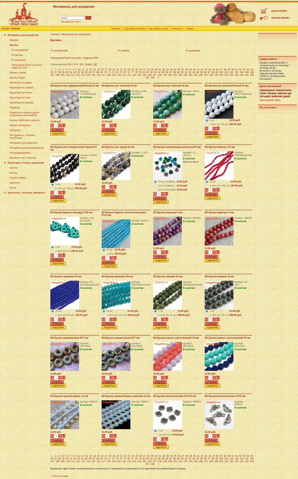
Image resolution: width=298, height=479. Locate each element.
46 (217, 69)
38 (186, 69)
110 (68, 75)
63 (78, 72)
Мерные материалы (20, 125)
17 (106, 69)
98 (213, 72)
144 (242, 75)
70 (105, 72)
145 (247, 75)
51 (236, 69)
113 (83, 75)
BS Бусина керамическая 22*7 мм (69, 338)
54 (248, 69)
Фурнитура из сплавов (21, 87)
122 (129, 75)
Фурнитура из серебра (22, 102)
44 (209, 69)
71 (109, 72)
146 (252, 75)
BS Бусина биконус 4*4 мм (220, 147)
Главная (115, 28)
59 (63, 72)
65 (86, 72)
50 (232, 69)
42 (202, 69)
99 (216, 72)
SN (81, 64)
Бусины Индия (17, 77)
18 (110, 69)
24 (133, 69)
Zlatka (88, 64)
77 (132, 72)
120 (119, 75)
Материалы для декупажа (23, 143)
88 (174, 72)
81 (147, 72)
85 (163, 72)
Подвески (15, 107)
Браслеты (15, 182)
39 (190, 69)
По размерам (18, 60)
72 (113, 72)
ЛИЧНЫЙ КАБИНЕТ (280, 18)
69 (101, 72)
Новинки (14, 40)
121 (124, 75)
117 (104, 75)
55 (252, 69)
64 (82, 72)
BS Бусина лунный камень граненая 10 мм (126, 396)
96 (205, 72)
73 (117, 72)
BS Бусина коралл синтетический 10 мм (176, 338)
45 (213, 69)
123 (134, 75)
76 (128, 72)
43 (206, 69)
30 (156, 69)
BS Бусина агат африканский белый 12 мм (74, 85)
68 (98, 72)
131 (175, 75)
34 (171, 69)
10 (79, 69)
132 (180, 75)
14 (94, 69)
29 (152, 69)
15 (98, 69)
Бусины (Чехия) (18, 72)
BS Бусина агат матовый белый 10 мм (226, 85)
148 (152, 77)
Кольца (13, 172)
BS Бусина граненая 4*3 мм (65, 276)
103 (236, 72)
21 (121, 69)
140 (221, 75)
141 (226, 75)
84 (159, 72)
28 (148, 69)
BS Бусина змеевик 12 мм (219, 276)
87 (170, 72)
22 (125, 69)
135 (195, 75)
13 (90, 69)
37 (183, 69)
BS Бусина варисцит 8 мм (168, 212)
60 (67, 72)
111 (73, 75)
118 (109, 75)
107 (52, 75)
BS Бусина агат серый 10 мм (118, 147)
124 (139, 75)
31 (160, 69)
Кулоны (14, 167)
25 (137, 69)
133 (185, 75)
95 (201, 72)
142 (231, 75)
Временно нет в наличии (23, 157)
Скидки (189, 28)
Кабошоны (15, 130)
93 (193, 72)
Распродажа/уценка (20, 152)
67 (94, 72)
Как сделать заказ (158, 28)
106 (252, 72)
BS (69, 64)
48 (225, 69)
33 (167, 69)
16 (102, 69)
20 (117, 69)
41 (198, 69)
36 (179, 69)
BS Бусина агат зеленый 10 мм (119, 85)
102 (231, 72)
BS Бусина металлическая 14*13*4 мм (174, 396)
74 (121, 72)
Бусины (14, 45)
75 (124, 72)
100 (221, 72)
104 (242, 72)
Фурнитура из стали (20, 97)
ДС (95, 64)
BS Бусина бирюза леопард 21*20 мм (71, 212)
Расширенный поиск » (71, 22)
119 (114, 75)
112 (78, 75)
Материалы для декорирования (26, 147)
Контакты (177, 28)
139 (216, 75)
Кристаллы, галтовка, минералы (26, 192)
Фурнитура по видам (21, 82)
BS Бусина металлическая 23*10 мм (225, 396)
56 (52, 72)
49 (229, 69)
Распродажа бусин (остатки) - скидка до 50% (74, 58)
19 (113, 69)
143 (236, 75)
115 (93, 75)
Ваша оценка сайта (270, 100)
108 (57, 75)
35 (175, 69)
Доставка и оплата (135, 28)
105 (247, 72)
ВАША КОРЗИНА (279, 11)
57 (55, 72)
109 (63, 75)
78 (136, 72)
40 (194, 69)
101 (226, 72)
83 (155, 72)
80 (143, 72)
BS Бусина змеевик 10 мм (168, 276)
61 (71, 72)
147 (147, 77)
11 (83, 69)
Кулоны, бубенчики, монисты (25, 120)
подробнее (58, 133)
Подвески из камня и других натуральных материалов (24, 114)
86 (166, 72)
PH (75, 64)
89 (178, 72)
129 (165, 75)
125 (144, 75)
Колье (13, 187)
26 (140, 69)
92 (190, 72)
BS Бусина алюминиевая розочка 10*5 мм (177, 147)
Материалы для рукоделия (23, 35)
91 (186, 72)
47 (221, 69)
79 (140, 72)
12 (87, 69)
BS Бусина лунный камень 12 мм (69, 396)
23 (129, 69)
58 (59, 72)
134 (190, 75)
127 (155, 75)
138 (211, 75)
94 (197, 72)
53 (244, 69)
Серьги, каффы (18, 177)
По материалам (19, 50)
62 (75, 72)
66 (90, 72)
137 (206, 75)
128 (160, 75)
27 (144, 69)
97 (209, 72)
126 (149, 75)
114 (88, 75)
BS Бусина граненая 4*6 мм (117, 276)
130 (170, 75)
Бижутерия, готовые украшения (26, 162)
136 (201, 75)
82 (151, 72)
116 (98, 75)
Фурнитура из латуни (21, 92)
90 (182, 72)
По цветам (17, 55)
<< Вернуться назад (59, 476)
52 (240, 69)
